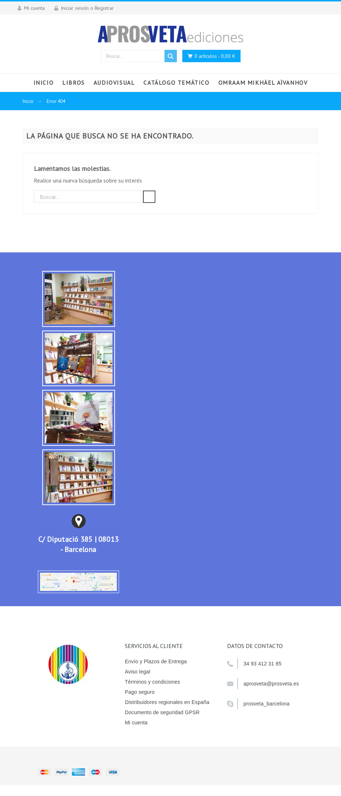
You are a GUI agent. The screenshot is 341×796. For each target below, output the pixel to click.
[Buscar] (88, 197)
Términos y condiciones (152, 682)
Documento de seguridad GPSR (162, 712)
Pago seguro (140, 692)
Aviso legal (137, 672)
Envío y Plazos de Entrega (156, 661)
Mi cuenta (136, 722)
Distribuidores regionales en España (167, 702)
